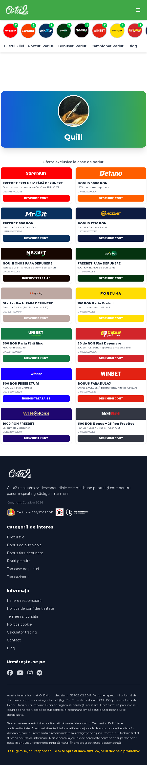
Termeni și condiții (22, 616)
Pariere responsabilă (24, 600)
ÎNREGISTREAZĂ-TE (36, 278)
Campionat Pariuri (108, 46)
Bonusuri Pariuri (72, 46)
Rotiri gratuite (19, 561)
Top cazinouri (18, 577)
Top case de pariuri (23, 569)
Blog (132, 46)
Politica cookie (19, 624)
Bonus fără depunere (25, 553)
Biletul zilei (16, 537)
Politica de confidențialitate (30, 608)
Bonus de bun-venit (24, 545)
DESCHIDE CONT (36, 198)
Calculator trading (22, 632)
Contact (14, 640)
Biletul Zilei (14, 46)
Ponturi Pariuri (41, 46)
